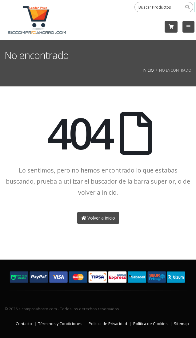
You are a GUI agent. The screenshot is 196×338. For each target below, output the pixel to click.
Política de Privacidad (108, 323)
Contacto (24, 323)
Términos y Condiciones (60, 323)
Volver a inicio (98, 218)
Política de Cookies (150, 323)
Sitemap (181, 323)
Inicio (148, 70)
